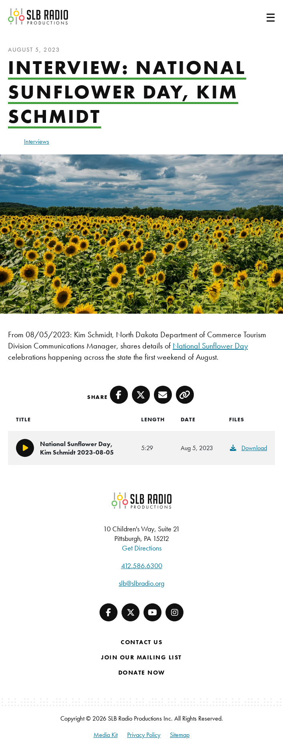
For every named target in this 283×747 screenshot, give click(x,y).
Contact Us (141, 642)
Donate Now (141, 673)
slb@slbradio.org (141, 583)
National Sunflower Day (210, 345)
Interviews (36, 141)
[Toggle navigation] (261, 16)
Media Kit (106, 735)
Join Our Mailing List (141, 657)
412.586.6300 (141, 565)
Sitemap (179, 735)
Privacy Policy (143, 735)
